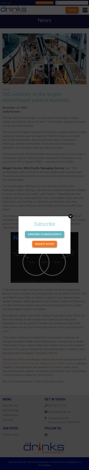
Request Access (44, 244)
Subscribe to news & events (44, 234)
